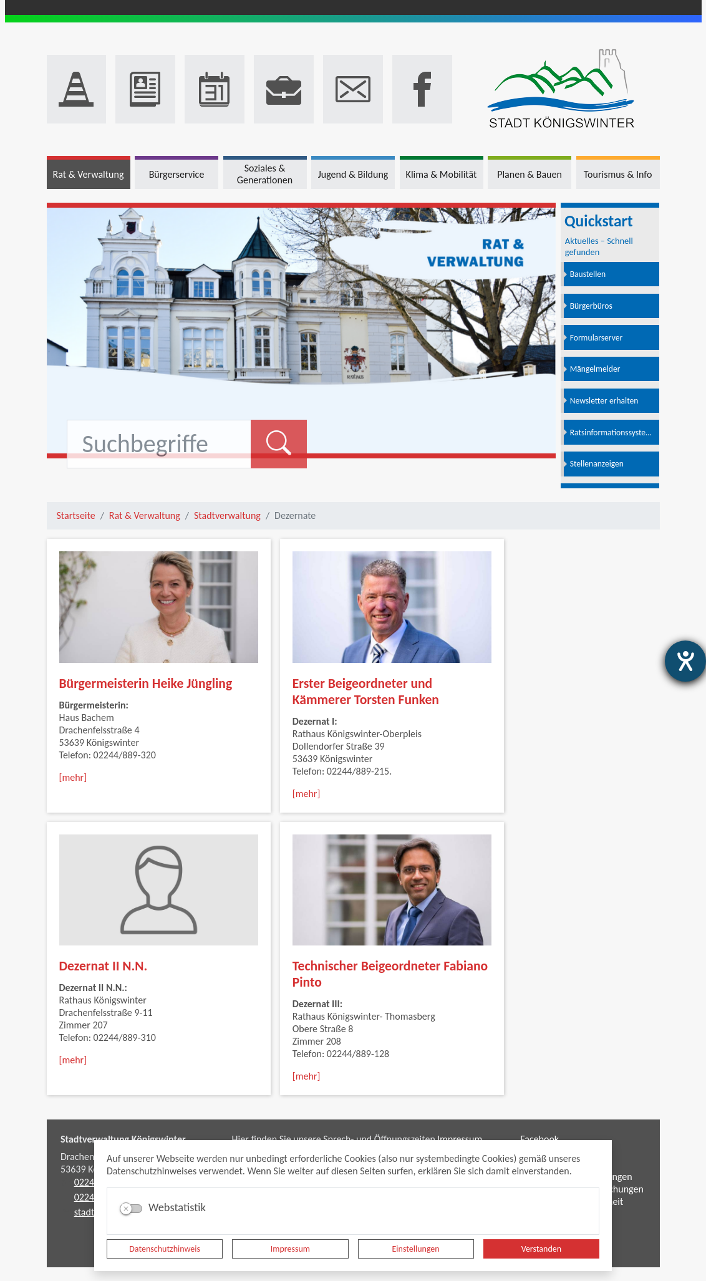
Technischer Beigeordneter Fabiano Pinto (390, 973)
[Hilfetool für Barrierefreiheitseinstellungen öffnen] (685, 661)
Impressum (290, 1249)
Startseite (76, 515)
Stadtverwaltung (227, 515)
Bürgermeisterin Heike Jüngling (146, 683)
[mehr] (73, 777)
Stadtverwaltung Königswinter (123, 1139)
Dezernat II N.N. (103, 965)
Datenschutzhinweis (164, 1249)
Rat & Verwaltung (144, 515)
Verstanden (541, 1249)
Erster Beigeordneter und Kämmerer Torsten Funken (366, 691)
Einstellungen (416, 1249)
